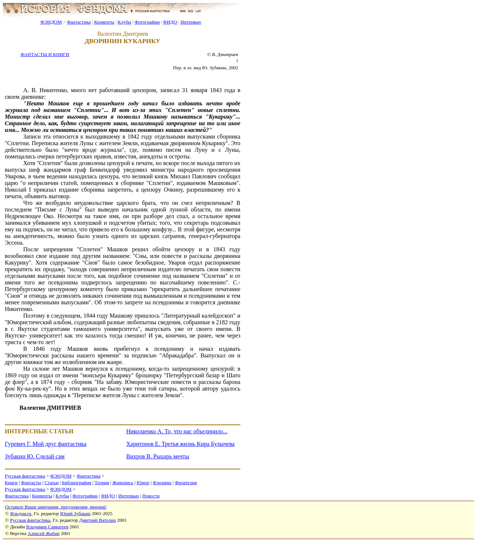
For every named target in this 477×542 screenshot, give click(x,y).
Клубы (124, 22)
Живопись (122, 482)
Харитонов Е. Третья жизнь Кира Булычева (180, 444)
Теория (102, 482)
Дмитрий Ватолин (97, 520)
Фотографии (147, 22)
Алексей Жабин (44, 533)
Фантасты (31, 482)
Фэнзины (162, 482)
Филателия (186, 482)
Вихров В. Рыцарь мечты (157, 456)
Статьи (52, 482)
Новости (151, 496)
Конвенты (104, 22)
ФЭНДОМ (51, 22)
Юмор (143, 482)
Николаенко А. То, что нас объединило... (176, 431)
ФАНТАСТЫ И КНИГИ (45, 54)
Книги (11, 482)
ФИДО (170, 22)
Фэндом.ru (20, 513)
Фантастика (79, 22)
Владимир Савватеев (47, 526)
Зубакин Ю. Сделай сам (34, 456)
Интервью (190, 22)
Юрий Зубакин (75, 513)
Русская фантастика (25, 476)
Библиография (76, 482)
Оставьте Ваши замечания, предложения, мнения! (55, 507)
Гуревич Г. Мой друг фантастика (45, 444)
